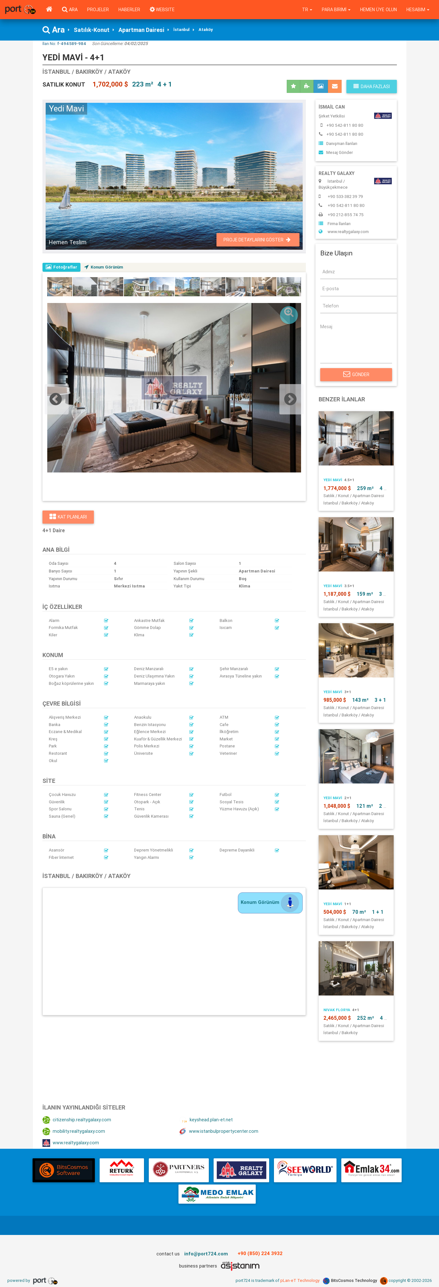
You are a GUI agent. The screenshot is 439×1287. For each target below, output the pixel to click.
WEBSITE (162, 9)
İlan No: (64, 43)
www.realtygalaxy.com (70, 1143)
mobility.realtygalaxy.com (73, 1131)
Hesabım (417, 9)
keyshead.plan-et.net (206, 1120)
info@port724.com (206, 1254)
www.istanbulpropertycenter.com (219, 1131)
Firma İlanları (335, 224)
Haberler (129, 9)
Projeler (98, 9)
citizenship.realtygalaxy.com (76, 1120)
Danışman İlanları (338, 143)
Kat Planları (68, 517)
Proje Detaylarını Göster (257, 240)
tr (306, 9)
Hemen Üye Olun (378, 9)
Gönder (356, 374)
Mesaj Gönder (336, 152)
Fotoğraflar (62, 267)
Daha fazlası (371, 86)
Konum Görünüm (105, 267)
